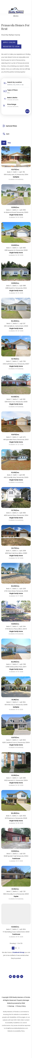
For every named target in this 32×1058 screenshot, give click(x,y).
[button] (10, 976)
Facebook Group (18, 952)
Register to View (11, 46)
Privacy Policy (21, 1027)
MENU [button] (16, 16)
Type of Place (12, 90)
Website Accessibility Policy (16, 1052)
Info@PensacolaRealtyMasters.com (17, 1049)
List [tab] (4, 143)
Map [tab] (9, 143)
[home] (16, 10)
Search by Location (14, 82)
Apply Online (9, 42)
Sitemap (11, 1027)
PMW (23, 1024)
